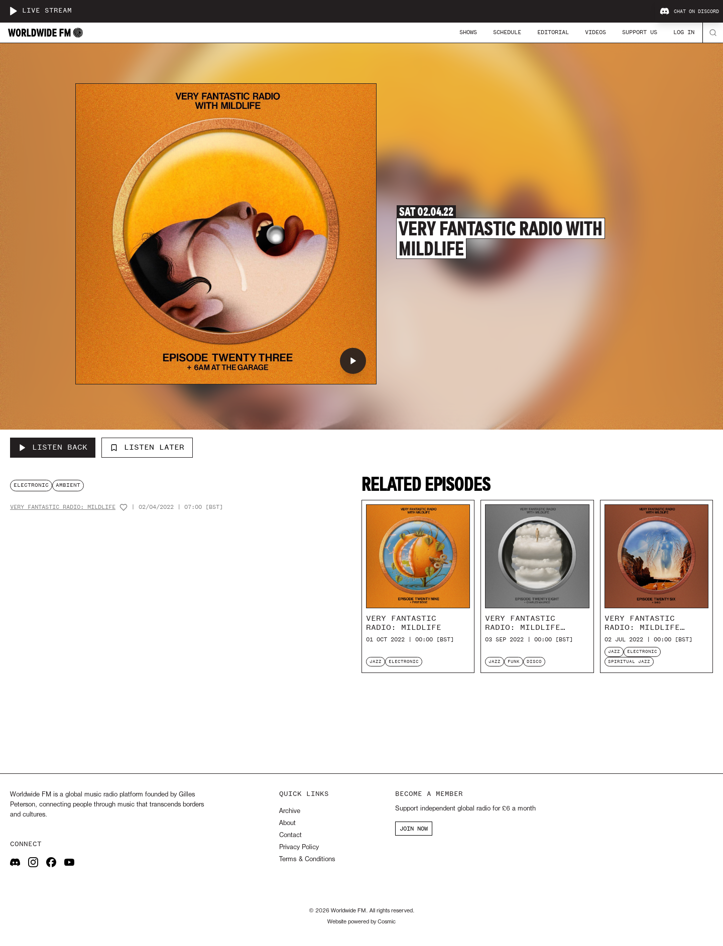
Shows (468, 32)
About (287, 823)
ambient (68, 485)
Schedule (507, 32)
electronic (31, 485)
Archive (289, 811)
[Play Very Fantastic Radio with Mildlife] (353, 361)
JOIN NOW (414, 828)
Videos (595, 32)
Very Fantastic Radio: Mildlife (62, 507)
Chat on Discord (689, 12)
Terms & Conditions (307, 859)
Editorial (553, 32)
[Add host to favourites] (123, 507)
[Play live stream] (13, 11)
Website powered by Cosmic (361, 921)
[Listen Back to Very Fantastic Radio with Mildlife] (52, 448)
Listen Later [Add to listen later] (147, 447)
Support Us (639, 32)
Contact (290, 835)
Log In (683, 32)
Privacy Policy (299, 847)
